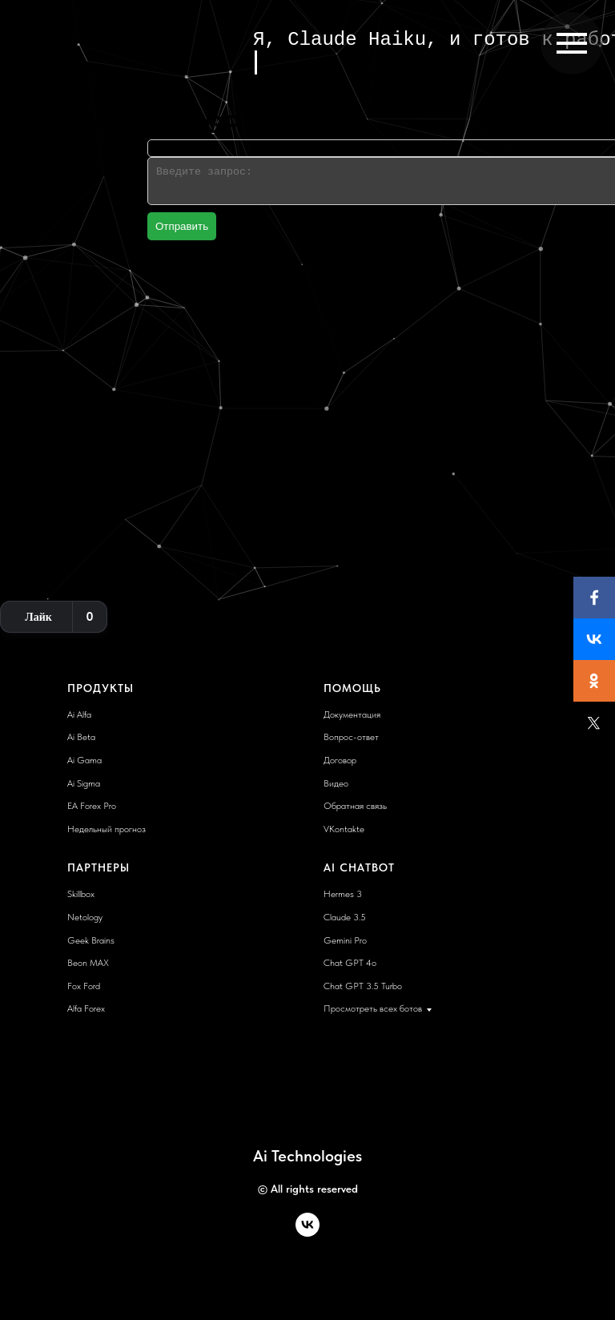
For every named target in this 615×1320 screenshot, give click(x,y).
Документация (352, 714)
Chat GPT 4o (350, 962)
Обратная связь (355, 805)
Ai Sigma (83, 783)
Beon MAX (88, 962)
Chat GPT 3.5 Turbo (363, 986)
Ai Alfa (79, 714)
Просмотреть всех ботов (373, 1008)
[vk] (307, 1232)
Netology (84, 917)
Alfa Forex (86, 1008)
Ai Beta (81, 736)
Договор (340, 760)
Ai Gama (84, 760)
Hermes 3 (343, 893)
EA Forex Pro (91, 805)
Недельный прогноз (106, 829)
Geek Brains (91, 940)
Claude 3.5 (345, 917)
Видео (336, 783)
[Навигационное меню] (572, 43)
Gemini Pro (345, 940)
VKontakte (344, 829)
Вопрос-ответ (351, 736)
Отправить (181, 226)
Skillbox (80, 893)
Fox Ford (83, 986)
